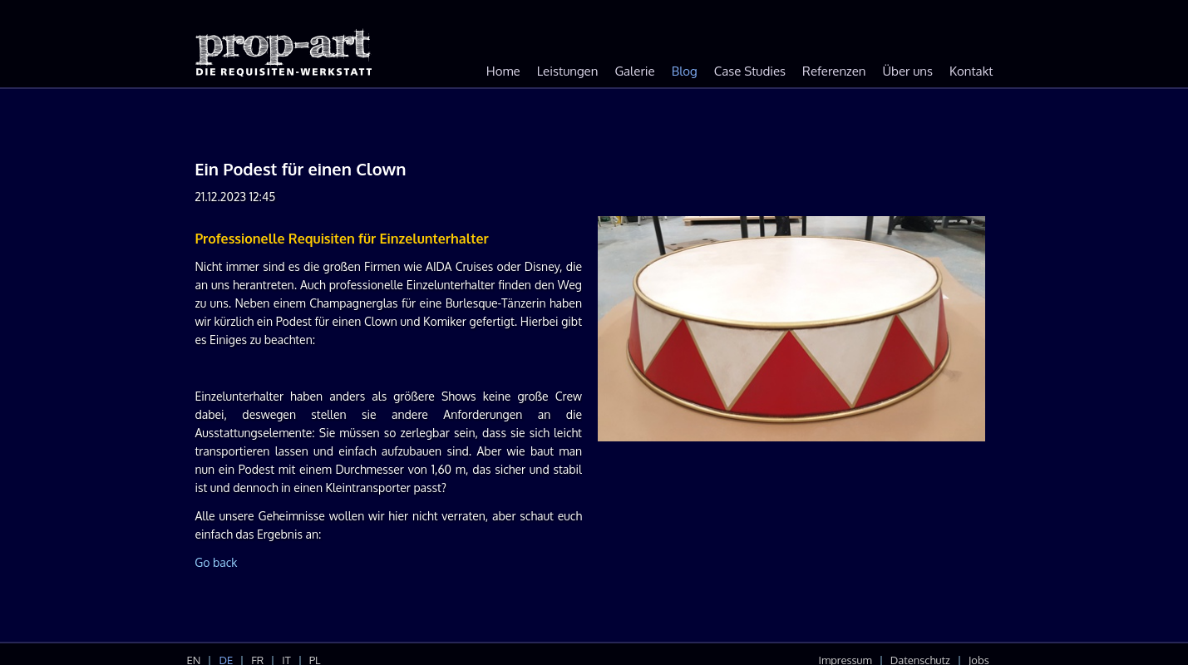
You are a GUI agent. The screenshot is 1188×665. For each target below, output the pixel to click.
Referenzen (833, 71)
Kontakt (971, 71)
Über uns (908, 71)
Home (503, 71)
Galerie (634, 71)
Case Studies (750, 71)
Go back (216, 562)
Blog (685, 71)
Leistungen (568, 71)
